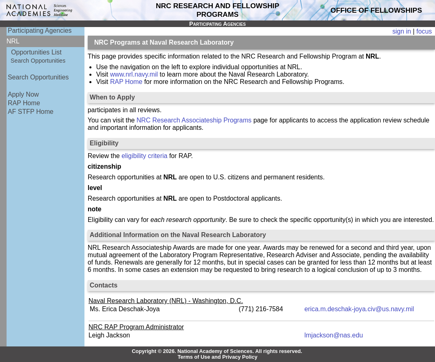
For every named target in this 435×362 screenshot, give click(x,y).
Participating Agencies (40, 30)
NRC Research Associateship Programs (194, 120)
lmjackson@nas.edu (334, 335)
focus (424, 31)
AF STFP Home (30, 111)
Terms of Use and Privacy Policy (217, 357)
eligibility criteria (145, 155)
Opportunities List (36, 52)
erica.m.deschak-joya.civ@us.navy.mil (359, 308)
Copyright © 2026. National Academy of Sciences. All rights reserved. (217, 351)
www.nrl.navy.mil (134, 74)
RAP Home (24, 103)
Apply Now (23, 94)
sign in (401, 31)
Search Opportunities (38, 60)
